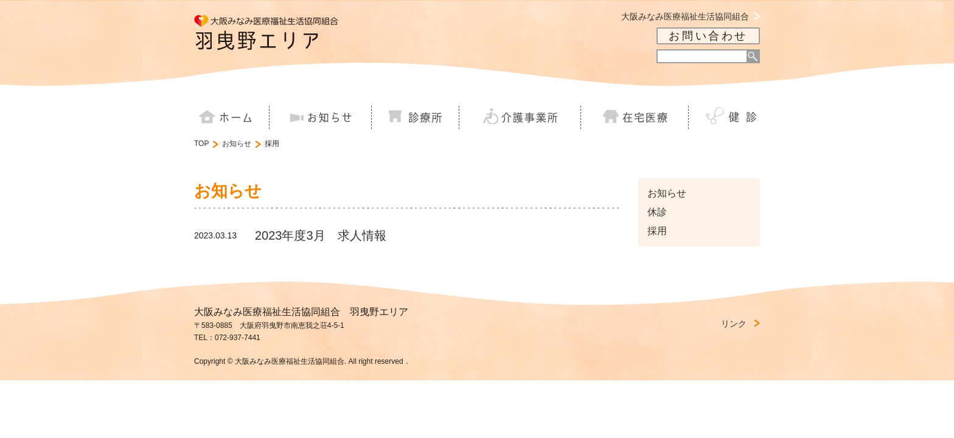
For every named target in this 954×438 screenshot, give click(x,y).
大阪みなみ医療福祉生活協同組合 (685, 16)
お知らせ (236, 143)
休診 (657, 212)
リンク (734, 323)
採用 (657, 231)
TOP (201, 143)
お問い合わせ (708, 36)
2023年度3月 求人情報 (320, 235)
